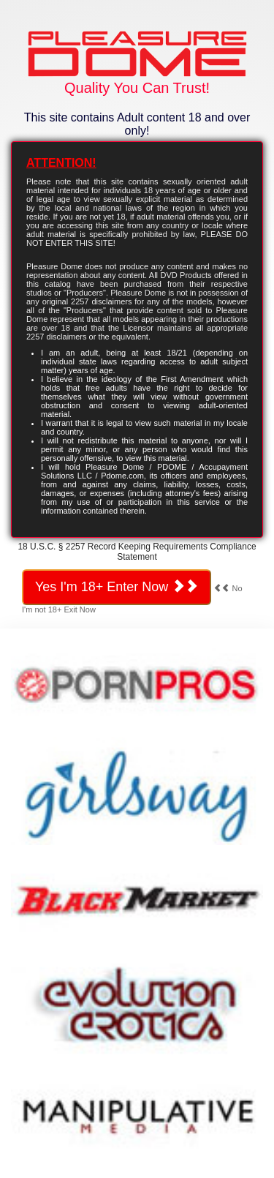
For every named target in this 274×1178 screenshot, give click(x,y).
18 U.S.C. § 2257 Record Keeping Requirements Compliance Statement (137, 551)
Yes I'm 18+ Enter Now (116, 586)
